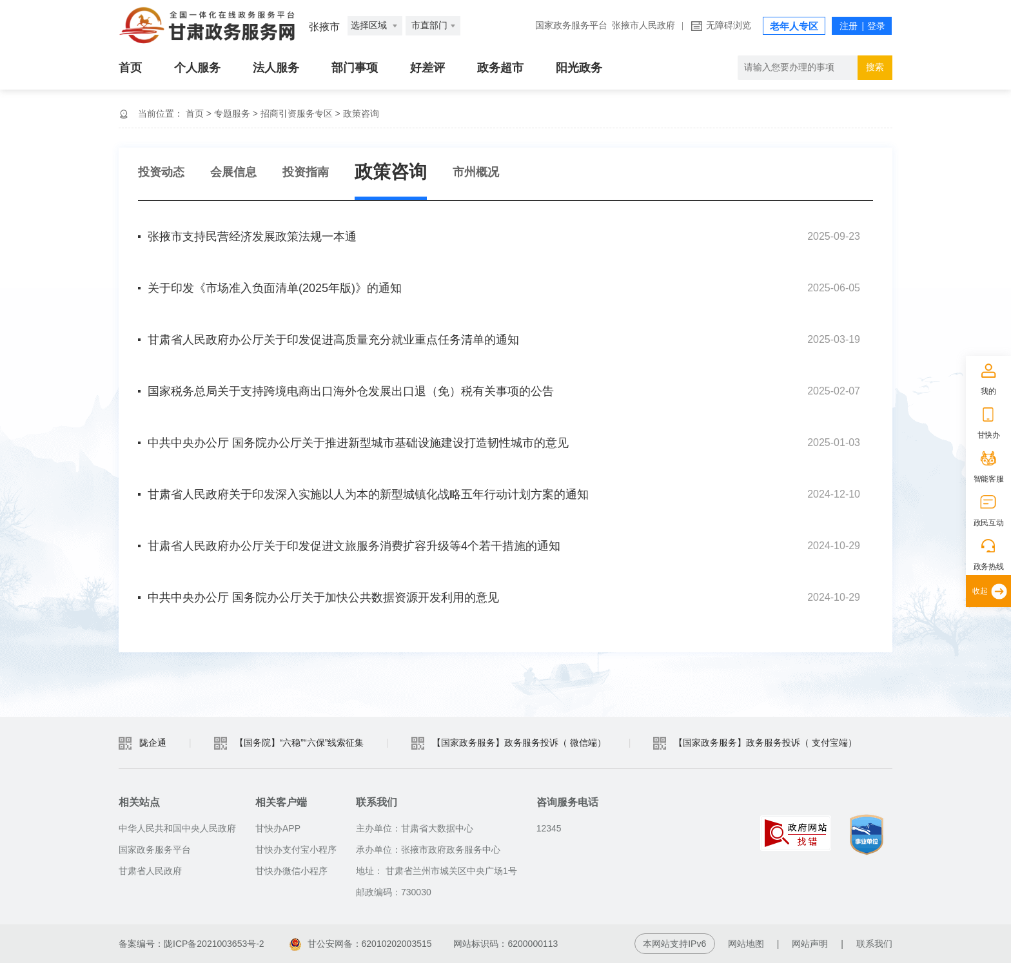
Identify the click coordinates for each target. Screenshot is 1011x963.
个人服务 (197, 67)
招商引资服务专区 (296, 113)
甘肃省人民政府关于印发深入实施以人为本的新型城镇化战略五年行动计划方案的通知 (368, 494)
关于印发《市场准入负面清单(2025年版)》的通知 (275, 288)
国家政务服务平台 (571, 25)
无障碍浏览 (728, 25)
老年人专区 (794, 26)
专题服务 (232, 113)
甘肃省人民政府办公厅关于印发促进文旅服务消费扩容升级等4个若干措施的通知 (354, 546)
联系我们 (874, 944)
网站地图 (746, 944)
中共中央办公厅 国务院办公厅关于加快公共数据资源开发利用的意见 (323, 597)
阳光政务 (579, 67)
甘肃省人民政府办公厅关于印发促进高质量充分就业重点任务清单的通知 (333, 339)
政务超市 (500, 67)
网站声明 (810, 944)
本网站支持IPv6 (674, 944)
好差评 (427, 67)
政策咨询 (361, 113)
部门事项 (354, 67)
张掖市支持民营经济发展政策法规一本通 (252, 236)
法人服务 (276, 67)
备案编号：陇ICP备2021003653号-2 (191, 944)
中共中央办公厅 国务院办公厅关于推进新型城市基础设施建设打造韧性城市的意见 (358, 442)
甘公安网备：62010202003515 (361, 944)
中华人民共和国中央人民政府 (177, 828)
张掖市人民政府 (643, 25)
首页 (130, 67)
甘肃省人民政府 (150, 871)
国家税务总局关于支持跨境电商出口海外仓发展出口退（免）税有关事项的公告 (351, 391)
